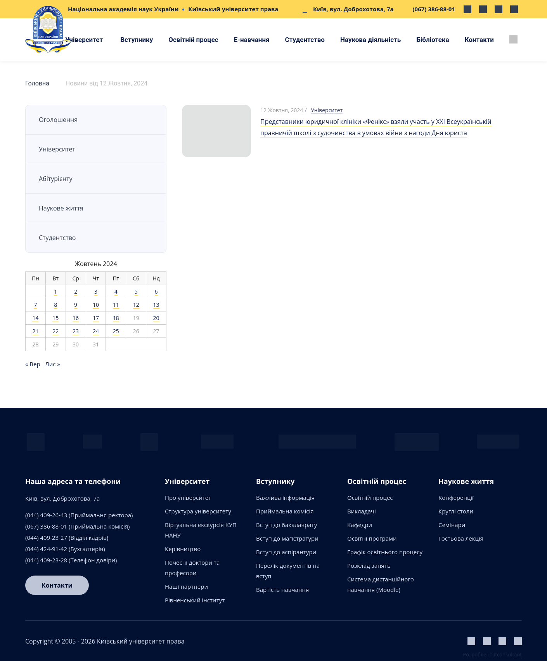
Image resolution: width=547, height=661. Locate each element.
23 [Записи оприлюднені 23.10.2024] (76, 331)
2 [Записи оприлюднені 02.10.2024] (75, 291)
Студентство (305, 39)
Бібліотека (432, 39)
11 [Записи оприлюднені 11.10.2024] (116, 304)
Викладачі (361, 511)
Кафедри (359, 525)
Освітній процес (193, 39)
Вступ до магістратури (287, 538)
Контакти (479, 39)
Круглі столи (455, 511)
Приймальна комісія (285, 511)
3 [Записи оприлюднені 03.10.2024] (95, 291)
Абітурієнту (56, 178)
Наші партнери (186, 586)
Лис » (52, 364)
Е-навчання (252, 39)
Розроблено (492, 654)
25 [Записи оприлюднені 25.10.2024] (116, 331)
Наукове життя (61, 208)
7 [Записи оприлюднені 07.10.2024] (35, 304)
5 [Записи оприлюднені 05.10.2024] (136, 291)
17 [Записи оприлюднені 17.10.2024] (96, 318)
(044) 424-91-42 (46, 549)
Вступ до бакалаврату (286, 525)
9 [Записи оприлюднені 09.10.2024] (75, 304)
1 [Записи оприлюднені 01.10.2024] (55, 291)
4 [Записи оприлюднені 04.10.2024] (116, 291)
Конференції (456, 497)
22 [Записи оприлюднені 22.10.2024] (55, 331)
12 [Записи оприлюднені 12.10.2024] (136, 304)
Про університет (188, 497)
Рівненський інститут (195, 600)
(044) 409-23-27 (46, 537)
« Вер (32, 364)
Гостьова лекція (460, 538)
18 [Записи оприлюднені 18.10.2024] (116, 318)
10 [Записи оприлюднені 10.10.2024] (96, 304)
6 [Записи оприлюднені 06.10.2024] (156, 291)
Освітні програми (372, 538)
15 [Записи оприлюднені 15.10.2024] (55, 318)
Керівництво (183, 549)
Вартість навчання (282, 589)
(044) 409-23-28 (46, 560)
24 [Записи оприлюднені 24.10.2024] (96, 331)
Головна (37, 83)
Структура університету (198, 511)
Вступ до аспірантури (286, 552)
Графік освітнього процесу (384, 552)
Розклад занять (369, 565)
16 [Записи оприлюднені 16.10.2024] (76, 318)
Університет (84, 39)
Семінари (451, 525)
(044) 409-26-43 (46, 515)
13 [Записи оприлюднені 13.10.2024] (156, 304)
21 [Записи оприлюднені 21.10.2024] (35, 331)
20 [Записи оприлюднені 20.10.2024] (156, 318)
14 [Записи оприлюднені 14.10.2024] (35, 318)
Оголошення (58, 119)
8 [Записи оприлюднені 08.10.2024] (55, 304)
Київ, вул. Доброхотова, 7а (353, 9)
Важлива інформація (285, 497)
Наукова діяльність (370, 39)
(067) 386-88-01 (434, 9)
